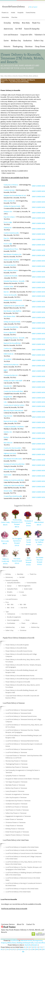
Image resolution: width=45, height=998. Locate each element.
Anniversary (8, 29)
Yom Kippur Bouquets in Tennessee (16, 782)
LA (30, 949)
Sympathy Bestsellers (13, 582)
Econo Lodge (8, 222)
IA (21, 949)
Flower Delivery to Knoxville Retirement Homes (20, 675)
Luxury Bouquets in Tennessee (15, 791)
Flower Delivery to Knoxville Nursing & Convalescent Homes (24, 679)
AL (24, 947)
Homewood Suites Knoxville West (14, 464)
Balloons (34, 623)
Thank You (36, 23)
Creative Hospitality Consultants (14, 426)
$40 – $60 (10, 604)
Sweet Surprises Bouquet (28, 560)
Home (2, 76)
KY (27, 949)
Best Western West (9, 316)
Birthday (16, 23)
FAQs (30, 7)
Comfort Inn (8, 348)
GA (7, 949)
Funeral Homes (30, 12)
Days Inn (6, 238)
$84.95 (5, 525)
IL (16, 949)
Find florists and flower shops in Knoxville (14, 908)
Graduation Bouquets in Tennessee (16, 804)
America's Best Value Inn (11, 260)
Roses (27, 620)
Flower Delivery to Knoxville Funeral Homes (19, 651)
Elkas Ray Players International (13, 410)
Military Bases (11, 943)
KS (24, 949)
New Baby (26, 23)
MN (23, 951)
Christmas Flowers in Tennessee (15, 822)
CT (43, 947)
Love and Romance (11, 34)
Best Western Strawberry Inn (12, 254)
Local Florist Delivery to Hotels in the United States (21, 850)
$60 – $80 (23, 604)
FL (4, 949)
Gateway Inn (8, 227)
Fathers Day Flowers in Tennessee (16, 813)
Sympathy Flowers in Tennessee (15, 775)
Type (7, 611)
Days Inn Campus (9, 217)
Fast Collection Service (11, 270)
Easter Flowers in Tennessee (14, 819)
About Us (20, 924)
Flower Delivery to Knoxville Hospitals (17, 645)
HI (10, 949)
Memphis (35, 945)
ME (34, 949)
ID (13, 949)
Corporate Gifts (26, 34)
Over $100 (24, 607)
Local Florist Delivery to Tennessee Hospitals (19, 710)
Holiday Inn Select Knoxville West (14, 485)
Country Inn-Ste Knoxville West (13, 391)
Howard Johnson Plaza (11, 249)
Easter (6, 40)
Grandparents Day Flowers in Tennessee (18, 800)
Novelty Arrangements (14, 617)
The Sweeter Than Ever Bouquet (39, 560)
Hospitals (20, 12)
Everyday (7, 23)
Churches (14, 17)
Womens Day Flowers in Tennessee (16, 761)
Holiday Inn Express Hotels (12, 206)
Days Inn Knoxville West (11, 327)
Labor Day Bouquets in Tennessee (16, 797)
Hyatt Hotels (7, 475)
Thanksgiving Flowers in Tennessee (16, 764)
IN (19, 949)
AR (34, 947)
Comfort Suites (8, 286)
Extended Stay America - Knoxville (14, 281)
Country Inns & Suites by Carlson (14, 405)
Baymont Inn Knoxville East (12, 343)
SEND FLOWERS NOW (38, 186)
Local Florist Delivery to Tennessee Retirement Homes (22, 741)
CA (37, 947)
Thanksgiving (18, 46)
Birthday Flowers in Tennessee (15, 829)
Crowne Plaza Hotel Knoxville (13, 496)
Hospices (4, 943)
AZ (31, 947)
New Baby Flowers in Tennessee (15, 785)
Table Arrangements (24, 586)
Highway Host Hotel (10, 453)
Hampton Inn (8, 211)
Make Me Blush (39, 522)
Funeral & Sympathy (31, 29)
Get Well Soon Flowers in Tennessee (17, 807)
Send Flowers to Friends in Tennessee (17, 810)
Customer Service (8, 924)
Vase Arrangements (13, 620)
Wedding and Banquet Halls (25, 943)
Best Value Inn (8, 443)
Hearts (24, 595)
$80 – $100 (10, 607)
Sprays (9, 586)
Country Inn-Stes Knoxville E (12, 448)
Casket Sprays (11, 595)
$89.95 (17, 527)
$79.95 (28, 525)
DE (1, 949)
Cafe (5, 402)
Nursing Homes (38, 940)
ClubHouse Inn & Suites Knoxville (14, 306)
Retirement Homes (26, 940)
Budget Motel (8, 397)
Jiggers (6, 370)
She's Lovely (5, 541)
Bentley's (6, 437)
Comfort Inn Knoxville (10, 276)
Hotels (13, 12)
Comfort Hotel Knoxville (11, 233)
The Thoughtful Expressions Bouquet (17, 541)
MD (37, 949)
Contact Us (30, 924)
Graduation (27, 40)
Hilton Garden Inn (9, 201)
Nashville (27, 945)
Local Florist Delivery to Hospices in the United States (22, 888)
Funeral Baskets (31, 582)
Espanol (35, 7)
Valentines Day (10, 627)
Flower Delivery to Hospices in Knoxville (18, 682)
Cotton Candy (5, 522)
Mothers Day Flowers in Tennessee (16, 788)
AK (27, 947)
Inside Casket (28, 589)
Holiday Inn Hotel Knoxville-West (14, 480)
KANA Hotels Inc (9, 354)
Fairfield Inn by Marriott (11, 364)
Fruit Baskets (11, 623)
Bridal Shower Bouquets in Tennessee (17, 832)
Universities (5, 17)
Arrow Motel (7, 359)
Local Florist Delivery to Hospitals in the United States (22, 847)
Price (7, 602)
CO (40, 947)
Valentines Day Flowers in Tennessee (17, 767)
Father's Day (38, 40)
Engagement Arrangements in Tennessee (18, 816)
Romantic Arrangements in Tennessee (17, 794)
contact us (7, 82)
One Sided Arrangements (29, 614)
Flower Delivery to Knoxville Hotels (16, 648)
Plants (23, 623)
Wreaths (9, 592)
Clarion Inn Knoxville (10, 295)
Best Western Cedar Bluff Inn (12, 311)
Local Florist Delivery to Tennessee (16, 752)
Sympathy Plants (12, 589)
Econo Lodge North (10, 332)
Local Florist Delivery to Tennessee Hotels (18, 713)
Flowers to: (5, 12)
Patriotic (7, 46)
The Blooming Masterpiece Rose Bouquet (17, 522)
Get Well (18, 29)
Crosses (21, 592)
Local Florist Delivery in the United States (18, 892)
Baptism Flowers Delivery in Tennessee (17, 835)
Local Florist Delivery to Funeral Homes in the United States (24, 853)
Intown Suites (8, 491)
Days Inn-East (8, 416)
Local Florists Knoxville (9, 899)
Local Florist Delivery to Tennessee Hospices (19, 749)
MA (40, 949)
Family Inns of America (11, 185)
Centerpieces (11, 614)
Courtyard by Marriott (11, 375)
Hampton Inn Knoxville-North (13, 300)
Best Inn (6, 292)
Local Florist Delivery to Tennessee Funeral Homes (21, 716)
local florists (14, 940)
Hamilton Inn (8, 432)
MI (44, 949)
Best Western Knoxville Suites (13, 459)
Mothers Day (16, 40)
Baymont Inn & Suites (10, 421)
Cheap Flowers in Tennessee (14, 825)
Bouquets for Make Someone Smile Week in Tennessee (22, 779)
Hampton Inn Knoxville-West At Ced (15, 195)
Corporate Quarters (10, 265)
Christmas (29, 46)
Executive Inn (8, 386)
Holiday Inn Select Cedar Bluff (13, 380)
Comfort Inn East (9, 190)
